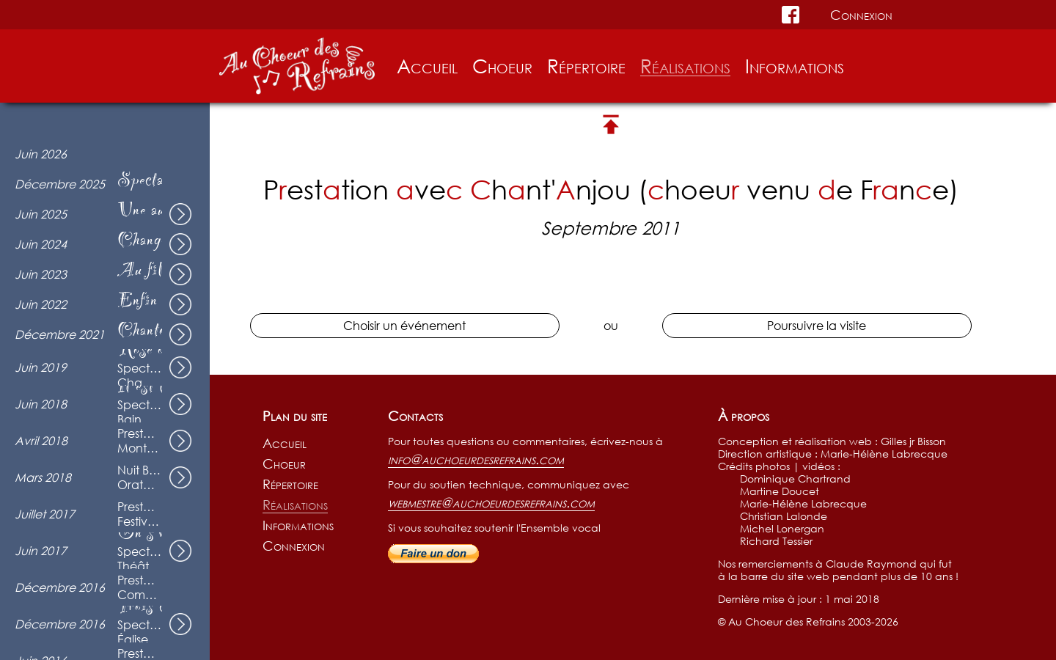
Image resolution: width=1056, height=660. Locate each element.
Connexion (861, 15)
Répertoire (586, 66)
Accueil (427, 66)
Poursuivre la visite (816, 325)
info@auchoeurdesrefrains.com (476, 459)
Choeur (502, 66)
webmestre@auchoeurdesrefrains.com (491, 502)
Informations (794, 66)
